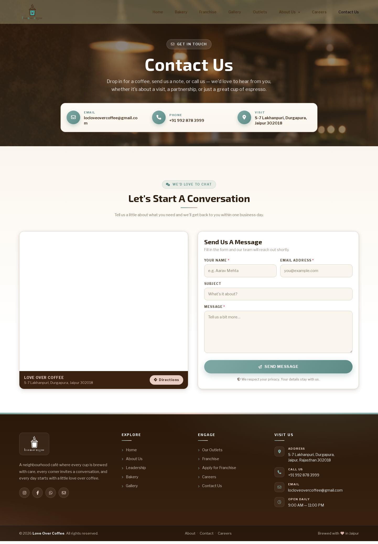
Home (158, 12)
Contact (206, 536)
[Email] (63, 495)
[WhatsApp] (50, 495)
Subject (214, 285)
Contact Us (210, 488)
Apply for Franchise (217, 470)
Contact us (348, 12)
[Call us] (189, 117)
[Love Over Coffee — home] (32, 12)
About (190, 536)
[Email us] (103, 117)
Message (216, 308)
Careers (319, 12)
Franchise (208, 12)
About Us (132, 461)
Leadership (134, 470)
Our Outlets (210, 452)
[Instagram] (24, 495)
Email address (297, 262)
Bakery (181, 12)
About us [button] (287, 12)
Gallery (234, 12)
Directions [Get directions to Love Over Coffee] (166, 382)
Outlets (260, 12)
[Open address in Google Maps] (274, 117)
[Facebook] (37, 495)
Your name (218, 262)
